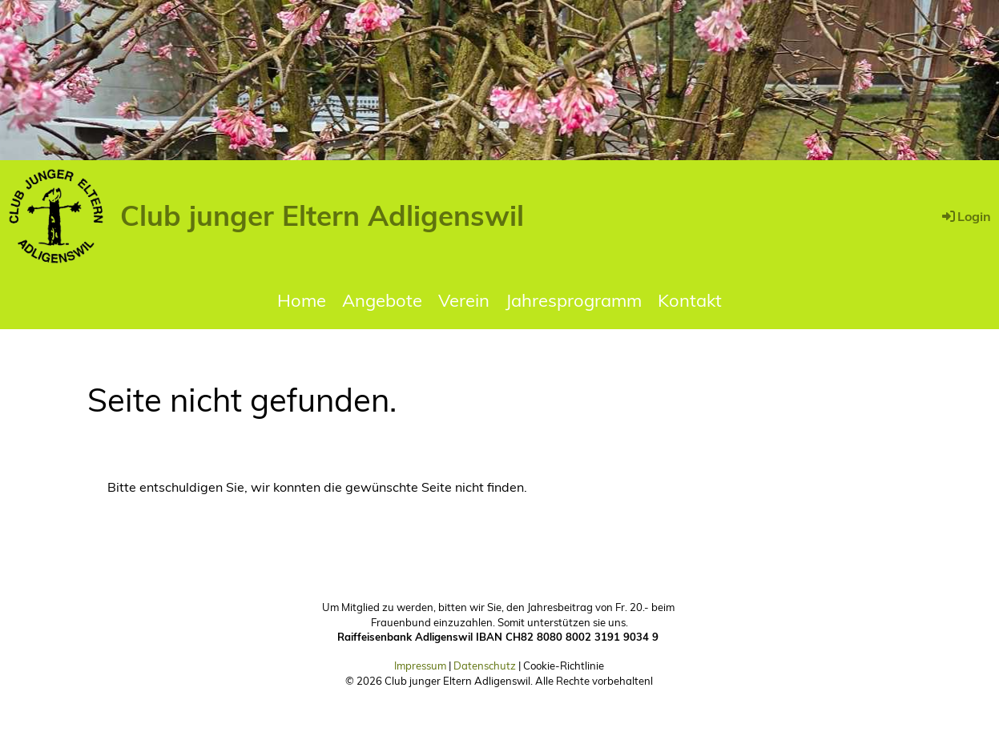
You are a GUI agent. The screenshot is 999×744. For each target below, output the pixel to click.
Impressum (420, 665)
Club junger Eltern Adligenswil (322, 215)
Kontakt (690, 300)
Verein (463, 300)
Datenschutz (484, 665)
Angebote (382, 300)
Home (301, 300)
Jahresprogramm (574, 300)
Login (965, 216)
